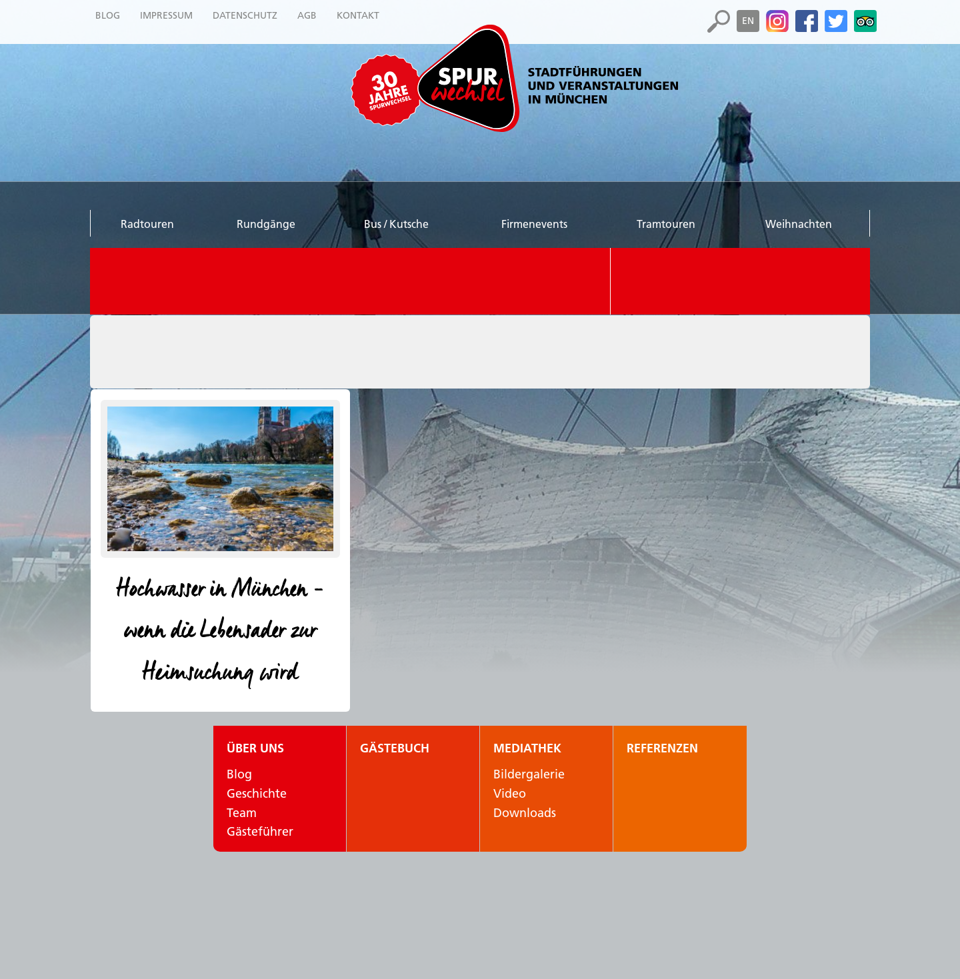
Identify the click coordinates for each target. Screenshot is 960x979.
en (748, 21)
